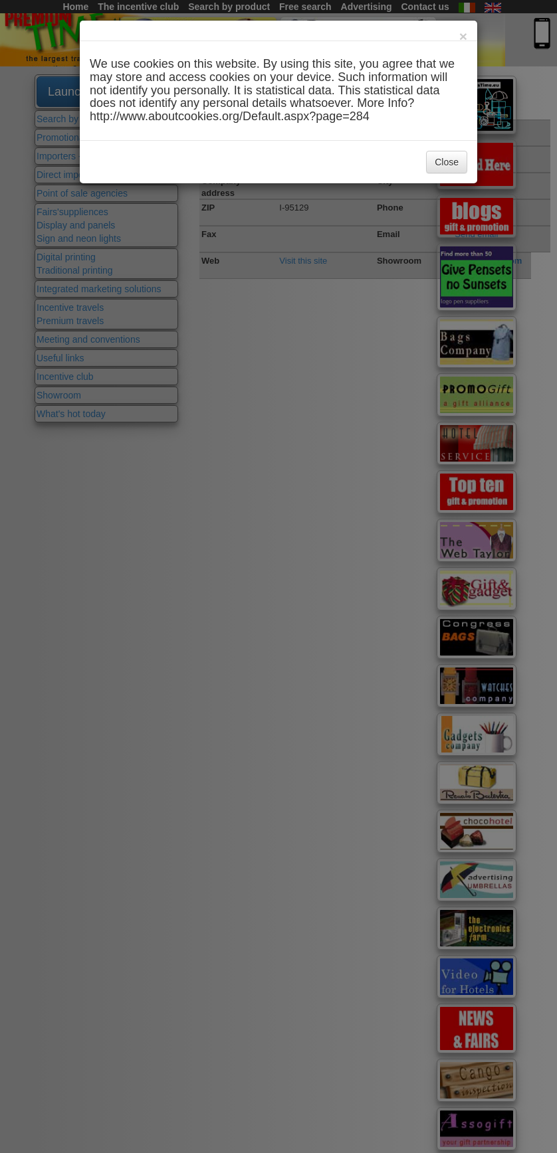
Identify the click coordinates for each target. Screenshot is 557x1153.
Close (447, 162)
